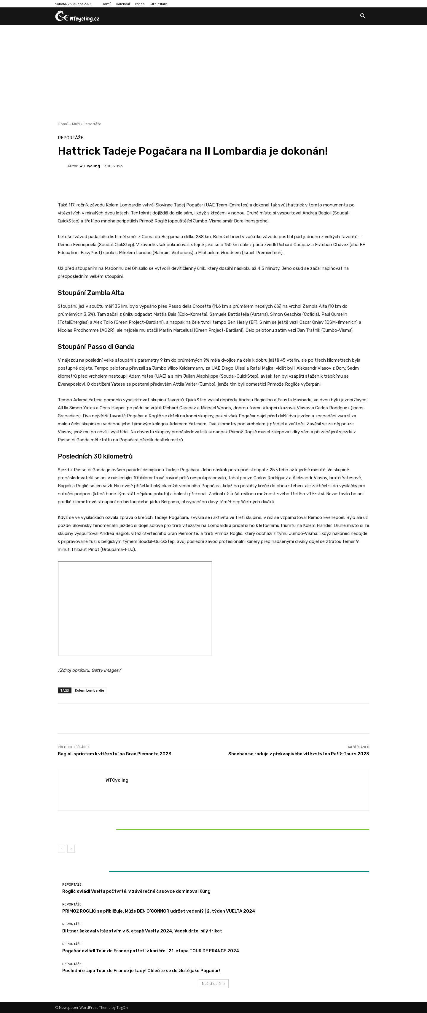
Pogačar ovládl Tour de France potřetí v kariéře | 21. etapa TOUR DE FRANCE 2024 (150, 950)
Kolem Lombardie (89, 690)
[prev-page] (61, 849)
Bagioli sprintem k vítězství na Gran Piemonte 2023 (114, 753)
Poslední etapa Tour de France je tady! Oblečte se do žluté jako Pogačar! (141, 970)
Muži (76, 123)
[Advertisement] (213, 69)
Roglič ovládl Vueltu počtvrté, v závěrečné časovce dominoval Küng (136, 891)
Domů (63, 123)
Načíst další (213, 983)
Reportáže (92, 123)
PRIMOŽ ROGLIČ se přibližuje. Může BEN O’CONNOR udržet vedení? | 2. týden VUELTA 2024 (158, 911)
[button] (363, 16)
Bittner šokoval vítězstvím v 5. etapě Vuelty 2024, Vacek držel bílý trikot (109, 829)
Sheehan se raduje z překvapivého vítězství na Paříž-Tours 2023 (298, 753)
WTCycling (89, 166)
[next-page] (71, 849)
